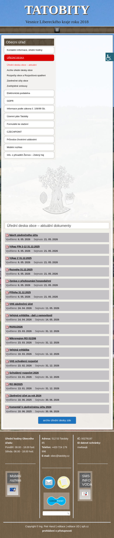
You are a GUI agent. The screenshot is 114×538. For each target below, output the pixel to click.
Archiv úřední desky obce (20, 70)
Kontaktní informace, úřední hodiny (24, 50)
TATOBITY (56, 10)
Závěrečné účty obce (17, 80)
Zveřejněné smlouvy (17, 86)
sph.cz (85, 526)
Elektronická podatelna (18, 93)
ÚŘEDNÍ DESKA (15, 57)
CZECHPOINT (14, 131)
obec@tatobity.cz (60, 455)
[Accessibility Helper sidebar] (110, 57)
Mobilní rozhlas (14, 147)
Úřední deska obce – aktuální (22, 65)
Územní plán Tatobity (17, 116)
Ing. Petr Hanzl (47, 526)
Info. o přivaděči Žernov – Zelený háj (25, 155)
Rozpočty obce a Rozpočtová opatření (26, 75)
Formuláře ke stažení (17, 124)
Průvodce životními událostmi (22, 139)
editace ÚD (73, 526)
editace (61, 526)
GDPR (10, 101)
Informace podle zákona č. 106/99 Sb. (26, 108)
